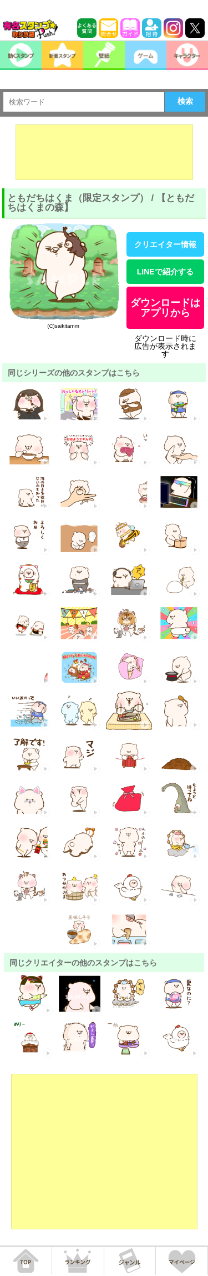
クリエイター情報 (165, 244)
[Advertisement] (104, 152)
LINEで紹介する (165, 271)
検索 (185, 101)
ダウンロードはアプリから (165, 307)
